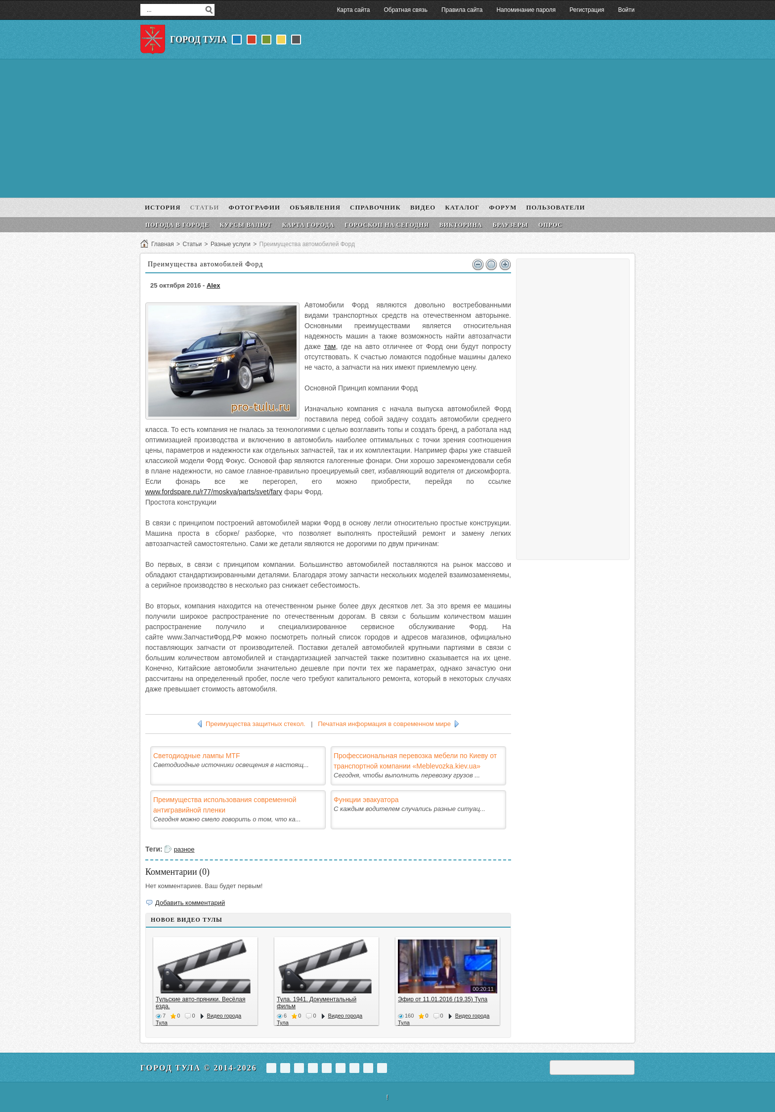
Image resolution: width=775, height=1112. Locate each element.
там (330, 346)
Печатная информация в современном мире (384, 723)
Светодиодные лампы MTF (196, 756)
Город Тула (198, 39)
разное (184, 849)
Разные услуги (231, 244)
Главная (162, 244)
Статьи (192, 244)
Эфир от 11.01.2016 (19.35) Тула (442, 999)
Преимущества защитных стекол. (255, 723)
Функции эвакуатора (366, 800)
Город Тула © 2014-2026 (198, 1068)
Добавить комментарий (190, 902)
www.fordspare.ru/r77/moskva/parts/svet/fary (213, 492)
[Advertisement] (387, 128)
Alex (213, 285)
